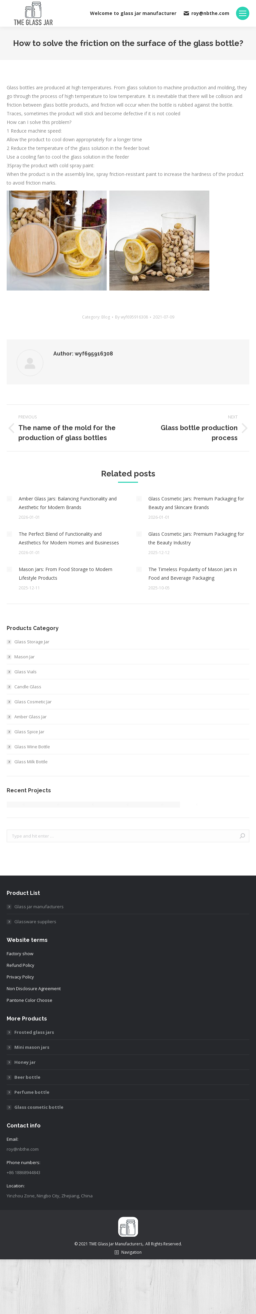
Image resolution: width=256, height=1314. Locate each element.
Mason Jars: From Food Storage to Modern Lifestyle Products (65, 573)
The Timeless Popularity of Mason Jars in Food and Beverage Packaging (192, 573)
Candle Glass (27, 687)
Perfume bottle (31, 1092)
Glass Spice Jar (29, 732)
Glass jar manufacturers (39, 907)
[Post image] (9, 498)
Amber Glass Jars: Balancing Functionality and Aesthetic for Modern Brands (68, 502)
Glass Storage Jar (31, 642)
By (131, 317)
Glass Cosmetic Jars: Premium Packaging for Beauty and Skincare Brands (196, 502)
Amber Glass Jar (30, 717)
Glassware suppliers (35, 922)
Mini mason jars (31, 1047)
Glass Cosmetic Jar (33, 702)
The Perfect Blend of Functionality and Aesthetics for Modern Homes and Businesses (69, 538)
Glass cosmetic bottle (38, 1107)
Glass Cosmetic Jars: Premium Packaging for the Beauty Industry (196, 538)
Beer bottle (27, 1077)
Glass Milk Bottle (31, 762)
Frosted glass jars (34, 1032)
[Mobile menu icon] (242, 13)
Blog (105, 317)
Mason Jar (24, 657)
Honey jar (25, 1062)
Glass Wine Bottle (32, 747)
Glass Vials (25, 672)
